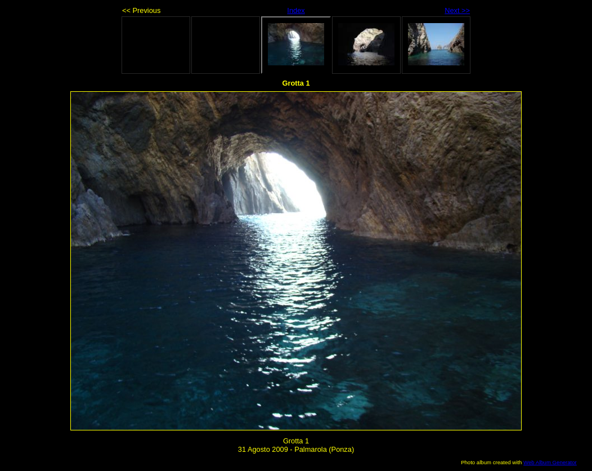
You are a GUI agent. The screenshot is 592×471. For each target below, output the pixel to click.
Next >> (457, 10)
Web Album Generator (550, 462)
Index (295, 10)
